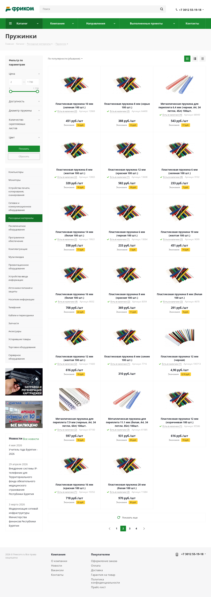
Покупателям (100, 554)
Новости (56, 565)
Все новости (31, 439)
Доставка (97, 570)
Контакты (57, 574)
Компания (58, 554)
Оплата (95, 565)
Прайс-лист (98, 587)
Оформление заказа (104, 561)
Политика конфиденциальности (105, 581)
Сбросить (24, 156)
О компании (59, 561)
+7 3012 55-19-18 (190, 9)
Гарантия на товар (103, 574)
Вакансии (57, 570)
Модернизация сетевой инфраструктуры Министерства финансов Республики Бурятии (23, 517)
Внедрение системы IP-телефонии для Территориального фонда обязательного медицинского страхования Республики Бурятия (23, 481)
